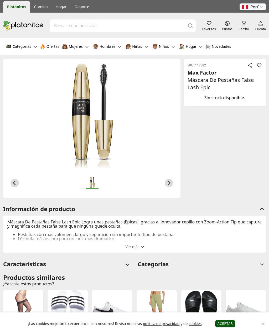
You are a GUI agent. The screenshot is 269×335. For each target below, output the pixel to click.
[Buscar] (190, 25)
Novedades (218, 47)
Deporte (82, 6)
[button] (253, 6)
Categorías (21, 47)
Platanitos (16, 6)
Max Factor (202, 72)
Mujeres (75, 47)
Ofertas (49, 47)
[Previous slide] (15, 183)
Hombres (107, 47)
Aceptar (225, 323)
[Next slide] (169, 183)
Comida (41, 6)
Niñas (137, 47)
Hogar (61, 6)
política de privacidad (161, 323)
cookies (195, 323)
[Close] (263, 324)
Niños (163, 47)
